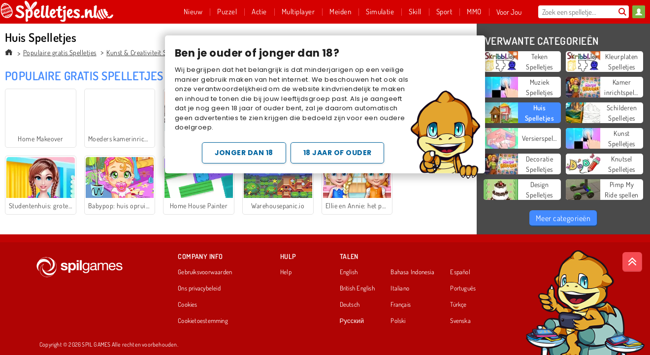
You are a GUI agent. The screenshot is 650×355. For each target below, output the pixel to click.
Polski (397, 321)
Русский (352, 321)
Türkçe (458, 304)
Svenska (460, 321)
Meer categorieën (563, 218)
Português (463, 288)
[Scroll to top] (632, 262)
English (349, 272)
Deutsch (350, 304)
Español (460, 272)
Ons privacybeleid (199, 288)
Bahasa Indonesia (412, 272)
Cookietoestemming (203, 321)
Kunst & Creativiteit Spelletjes (148, 52)
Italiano (399, 288)
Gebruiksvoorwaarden (205, 272)
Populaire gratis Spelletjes (60, 52)
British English (357, 288)
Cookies (187, 304)
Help (286, 272)
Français (400, 304)
